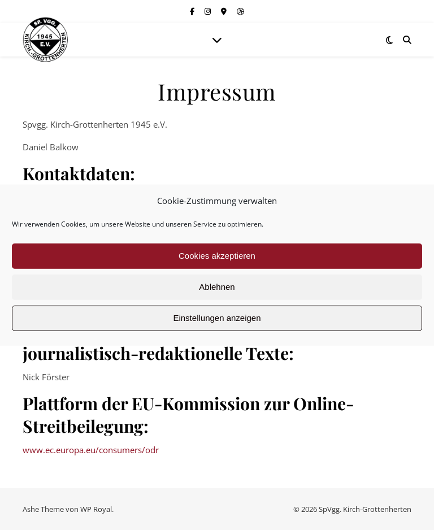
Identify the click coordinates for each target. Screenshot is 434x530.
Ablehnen (217, 287)
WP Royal (96, 509)
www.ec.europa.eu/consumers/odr (91, 449)
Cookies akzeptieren (217, 255)
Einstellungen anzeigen (217, 318)
